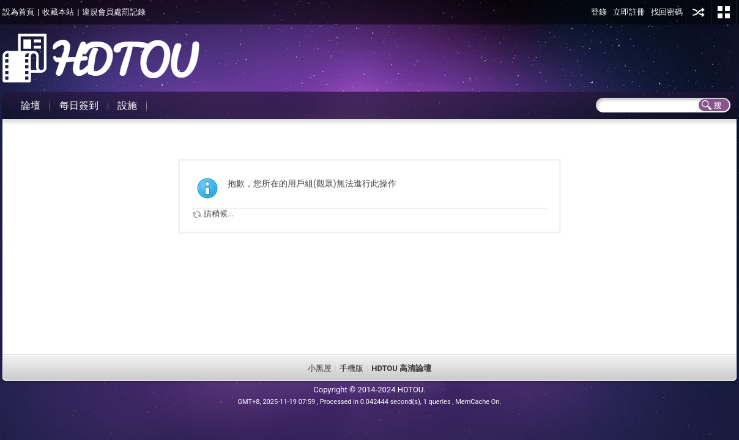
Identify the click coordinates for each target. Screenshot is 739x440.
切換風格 (723, 12)
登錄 (599, 11)
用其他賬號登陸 (698, 12)
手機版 (351, 368)
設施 (127, 105)
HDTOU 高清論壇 (401, 368)
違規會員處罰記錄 (114, 11)
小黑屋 (320, 368)
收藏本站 (58, 11)
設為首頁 (18, 11)
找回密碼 (667, 11)
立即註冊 (629, 11)
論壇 (30, 105)
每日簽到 (78, 105)
